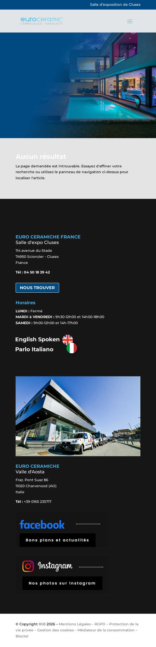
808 (42, 624)
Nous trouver (37, 287)
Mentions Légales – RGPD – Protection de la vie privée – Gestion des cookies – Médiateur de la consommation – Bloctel (77, 630)
